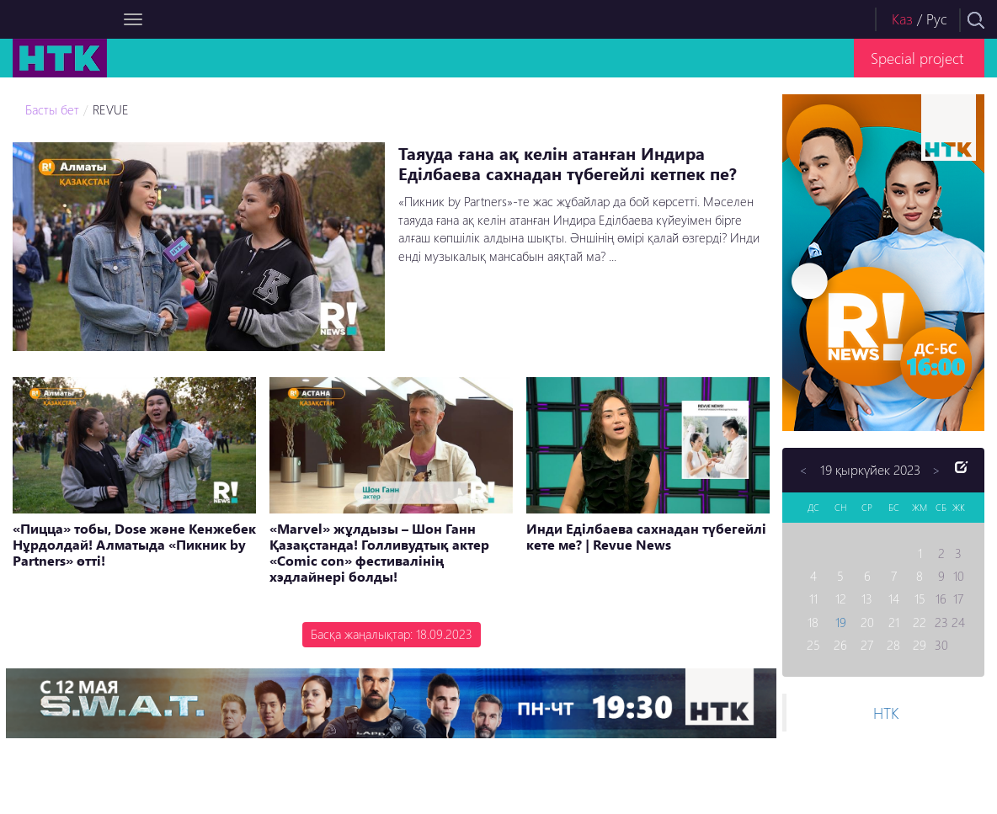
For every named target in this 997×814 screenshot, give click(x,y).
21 (893, 622)
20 (867, 622)
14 (893, 598)
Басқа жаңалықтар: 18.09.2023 (391, 633)
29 (919, 644)
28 (893, 644)
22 (919, 622)
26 (840, 644)
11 (813, 598)
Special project (917, 57)
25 (813, 644)
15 (919, 598)
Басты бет (52, 109)
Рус (936, 19)
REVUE (111, 109)
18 (813, 622)
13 (866, 598)
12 (840, 598)
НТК (885, 712)
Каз (902, 19)
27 (867, 644)
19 (840, 622)
